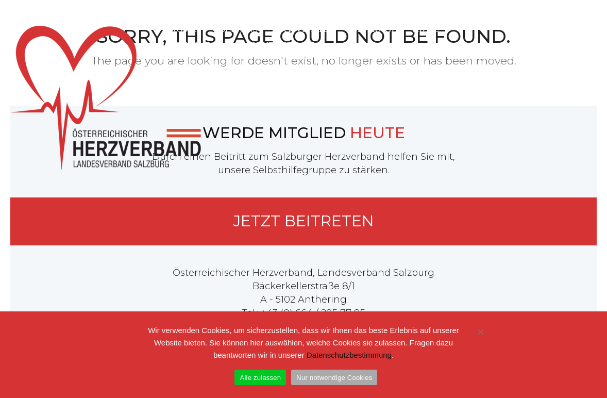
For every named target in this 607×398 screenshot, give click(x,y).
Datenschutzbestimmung (349, 355)
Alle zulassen (260, 378)
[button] (312, 40)
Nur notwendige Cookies (334, 378)
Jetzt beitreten (303, 220)
